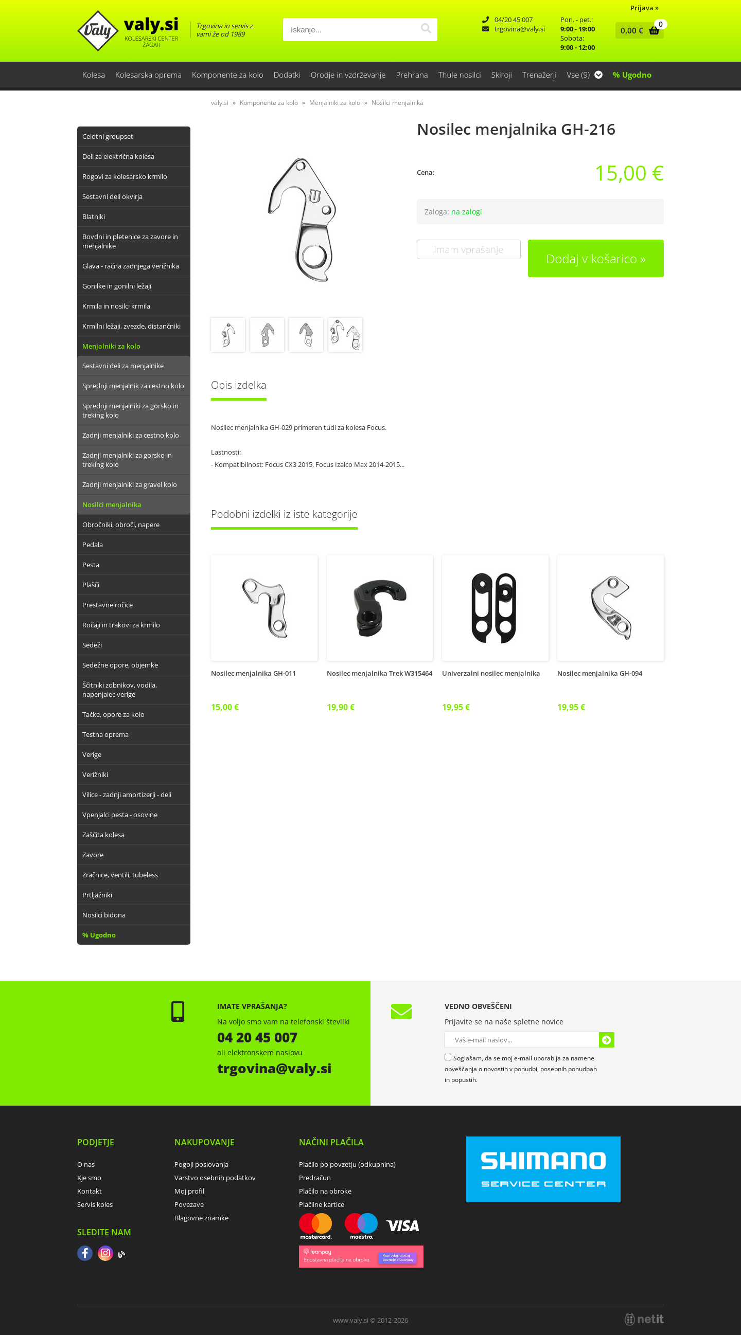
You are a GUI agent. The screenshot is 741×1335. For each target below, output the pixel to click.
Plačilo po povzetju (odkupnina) (347, 1164)
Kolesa (93, 74)
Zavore (92, 854)
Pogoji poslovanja (201, 1164)
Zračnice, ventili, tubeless (120, 874)
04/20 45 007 (514, 19)
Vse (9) (585, 74)
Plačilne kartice (321, 1204)
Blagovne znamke (201, 1217)
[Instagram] (105, 1254)
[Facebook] (85, 1254)
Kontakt (89, 1191)
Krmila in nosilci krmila (116, 306)
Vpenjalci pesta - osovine (119, 814)
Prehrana (412, 74)
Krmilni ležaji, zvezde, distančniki (131, 326)
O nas (86, 1164)
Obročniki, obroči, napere (121, 524)
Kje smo (89, 1177)
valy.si (219, 102)
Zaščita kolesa (103, 834)
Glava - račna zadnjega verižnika (130, 265)
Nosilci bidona (104, 914)
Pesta (90, 564)
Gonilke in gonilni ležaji (116, 286)
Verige (91, 754)
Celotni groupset (107, 136)
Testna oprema (105, 734)
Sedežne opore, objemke (120, 665)
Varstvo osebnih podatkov (215, 1177)
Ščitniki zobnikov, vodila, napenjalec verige (119, 689)
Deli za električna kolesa (118, 156)
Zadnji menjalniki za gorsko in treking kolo (127, 459)
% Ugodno (632, 74)
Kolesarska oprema (148, 74)
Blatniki (93, 216)
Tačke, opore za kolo (113, 714)
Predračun (315, 1177)
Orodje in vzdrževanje (348, 74)
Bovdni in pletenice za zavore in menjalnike (130, 241)
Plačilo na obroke (325, 1191)
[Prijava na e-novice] (606, 1040)
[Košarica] (637, 30)
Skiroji (501, 74)
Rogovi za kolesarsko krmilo (124, 176)
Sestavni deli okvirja (112, 196)
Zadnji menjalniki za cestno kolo (130, 435)
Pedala (92, 544)
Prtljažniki (97, 894)
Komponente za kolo (227, 74)
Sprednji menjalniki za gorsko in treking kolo (130, 410)
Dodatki (287, 74)
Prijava (644, 7)
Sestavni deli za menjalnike (123, 365)
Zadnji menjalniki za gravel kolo (129, 484)
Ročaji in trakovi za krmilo (121, 624)
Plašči (90, 584)
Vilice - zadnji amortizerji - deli (126, 794)
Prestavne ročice (107, 604)
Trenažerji (539, 74)
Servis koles (95, 1204)
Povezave (189, 1204)
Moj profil (189, 1191)
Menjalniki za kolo (111, 346)
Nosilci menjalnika (112, 504)
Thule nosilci (459, 74)
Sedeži (92, 645)
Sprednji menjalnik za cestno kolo (133, 385)
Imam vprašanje (469, 249)
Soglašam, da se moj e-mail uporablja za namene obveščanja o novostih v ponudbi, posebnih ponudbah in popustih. (521, 1069)
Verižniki (95, 774)
